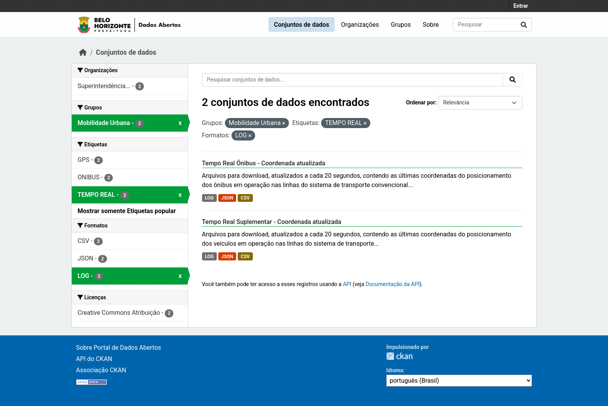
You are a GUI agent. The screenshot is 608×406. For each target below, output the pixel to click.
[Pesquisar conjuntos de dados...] (492, 24)
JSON (227, 198)
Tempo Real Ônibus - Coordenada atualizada (263, 163)
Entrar (520, 6)
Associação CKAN (101, 370)
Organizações (360, 24)
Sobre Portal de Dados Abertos (118, 347)
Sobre (431, 24)
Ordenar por (420, 102)
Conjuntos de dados (301, 24)
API (347, 284)
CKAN (399, 356)
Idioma (394, 370)
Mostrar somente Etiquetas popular (127, 211)
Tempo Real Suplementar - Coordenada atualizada (272, 222)
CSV (245, 198)
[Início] (83, 52)
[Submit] (524, 24)
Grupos (401, 24)
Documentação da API (393, 284)
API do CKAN (94, 359)
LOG (209, 198)
